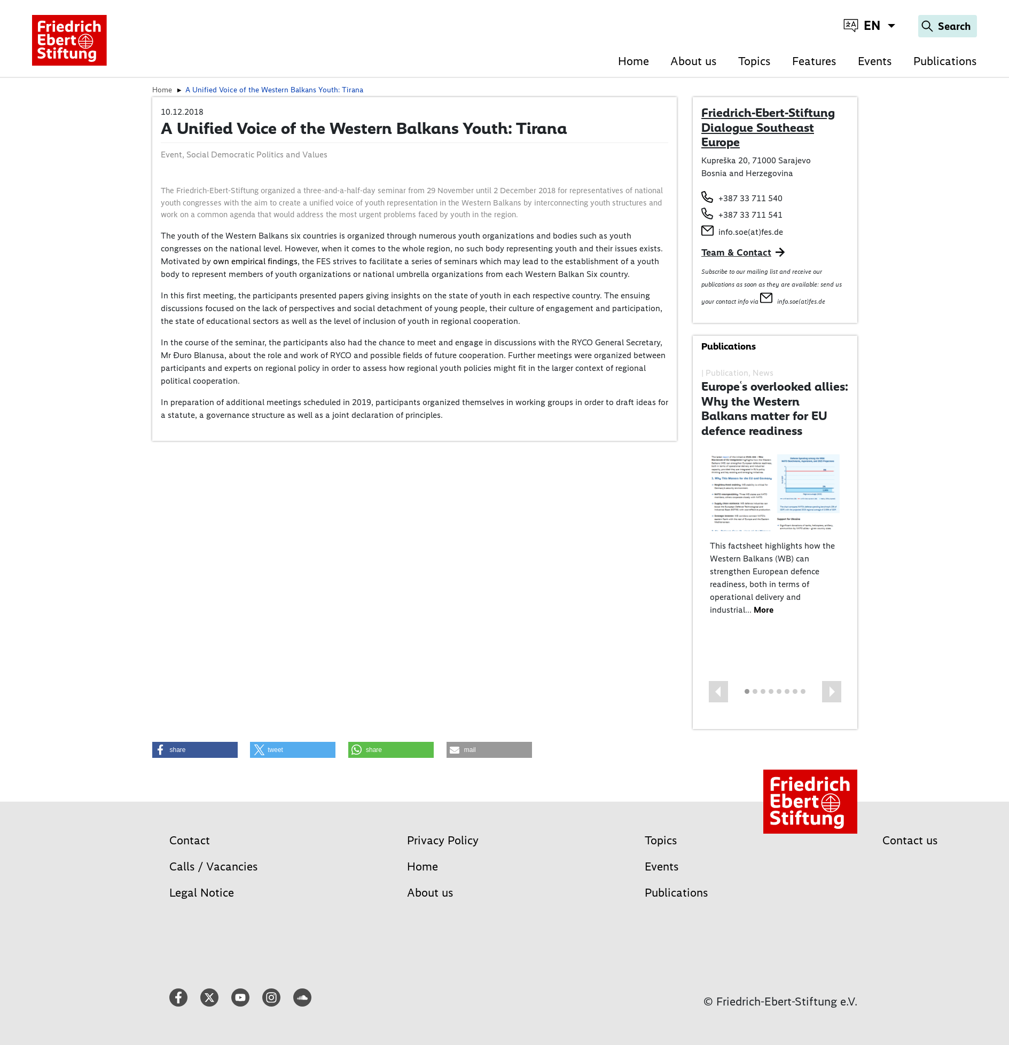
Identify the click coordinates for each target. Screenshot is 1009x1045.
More (763, 610)
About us (693, 61)
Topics (754, 61)
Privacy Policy (443, 840)
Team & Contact (736, 252)
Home (633, 61)
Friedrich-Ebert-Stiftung (768, 112)
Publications (945, 61)
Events (875, 61)
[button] (718, 691)
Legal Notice (201, 892)
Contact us (910, 840)
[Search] (947, 26)
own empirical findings (255, 261)
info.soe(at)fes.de (750, 232)
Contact (189, 840)
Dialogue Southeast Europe (757, 135)
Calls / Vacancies (213, 866)
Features (814, 61)
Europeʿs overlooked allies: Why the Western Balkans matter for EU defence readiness (774, 408)
